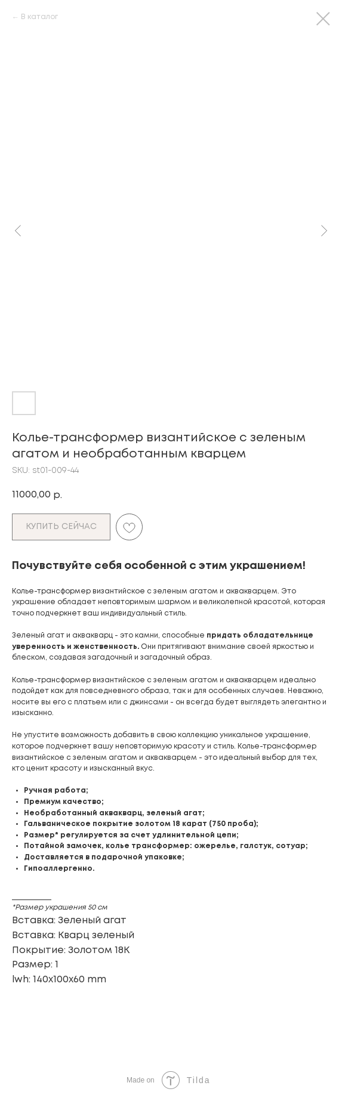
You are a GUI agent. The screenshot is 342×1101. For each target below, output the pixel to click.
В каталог (39, 17)
